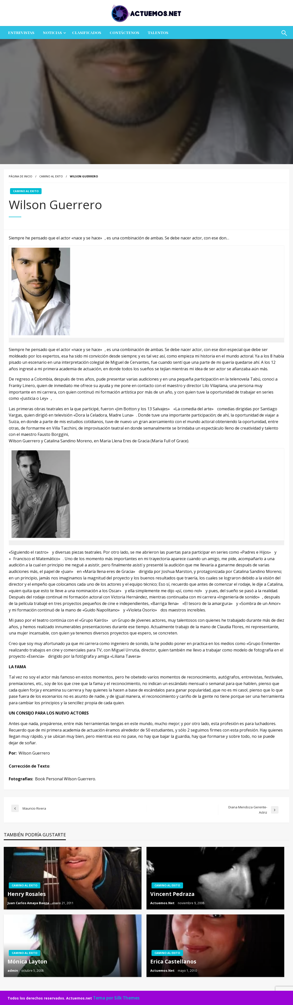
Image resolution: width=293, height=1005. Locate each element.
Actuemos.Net (162, 903)
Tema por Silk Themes (116, 998)
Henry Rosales (27, 893)
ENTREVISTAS (21, 32)
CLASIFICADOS (86, 32)
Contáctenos (124, 32)
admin (13, 970)
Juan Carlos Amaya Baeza (29, 903)
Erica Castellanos (173, 961)
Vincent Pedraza (172, 893)
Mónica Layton (27, 961)
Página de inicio (20, 176)
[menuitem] (21, 32)
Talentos (158, 32)
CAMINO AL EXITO (51, 176)
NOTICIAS (52, 32)
